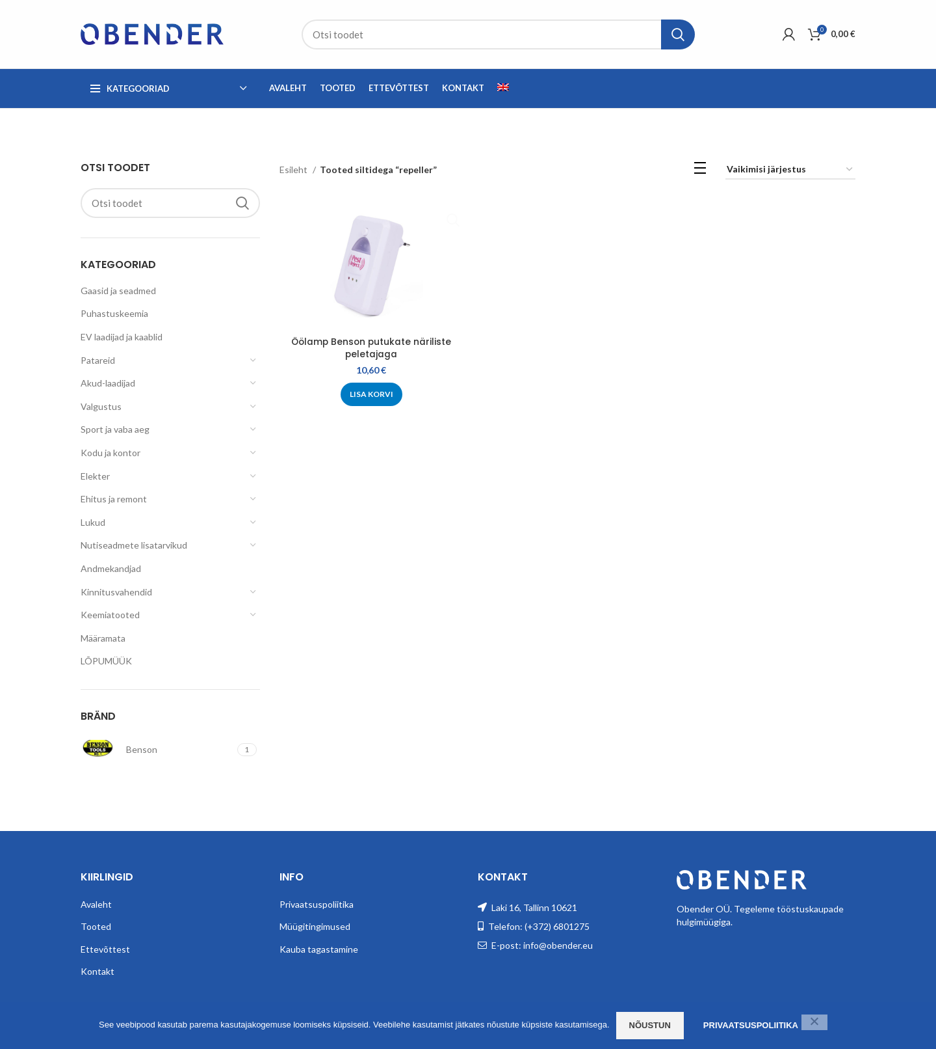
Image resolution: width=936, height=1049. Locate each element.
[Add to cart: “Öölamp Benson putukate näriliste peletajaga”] (371, 394)
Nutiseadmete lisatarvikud (134, 545)
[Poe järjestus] (790, 170)
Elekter (95, 476)
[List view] (700, 170)
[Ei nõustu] (814, 1022)
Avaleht (96, 904)
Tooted (96, 926)
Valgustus (101, 406)
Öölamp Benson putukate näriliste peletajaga (370, 348)
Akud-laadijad (108, 382)
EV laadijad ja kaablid (121, 336)
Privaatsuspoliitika (317, 904)
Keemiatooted (110, 614)
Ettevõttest (105, 949)
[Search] (498, 34)
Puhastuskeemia (114, 313)
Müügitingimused (315, 926)
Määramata (103, 638)
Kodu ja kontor (110, 452)
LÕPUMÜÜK (106, 660)
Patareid (98, 360)
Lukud (93, 522)
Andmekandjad (111, 568)
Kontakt (97, 971)
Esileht (294, 169)
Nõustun (650, 1025)
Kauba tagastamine (319, 949)
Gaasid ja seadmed (118, 290)
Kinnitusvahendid (116, 591)
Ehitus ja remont (114, 498)
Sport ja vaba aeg (115, 429)
